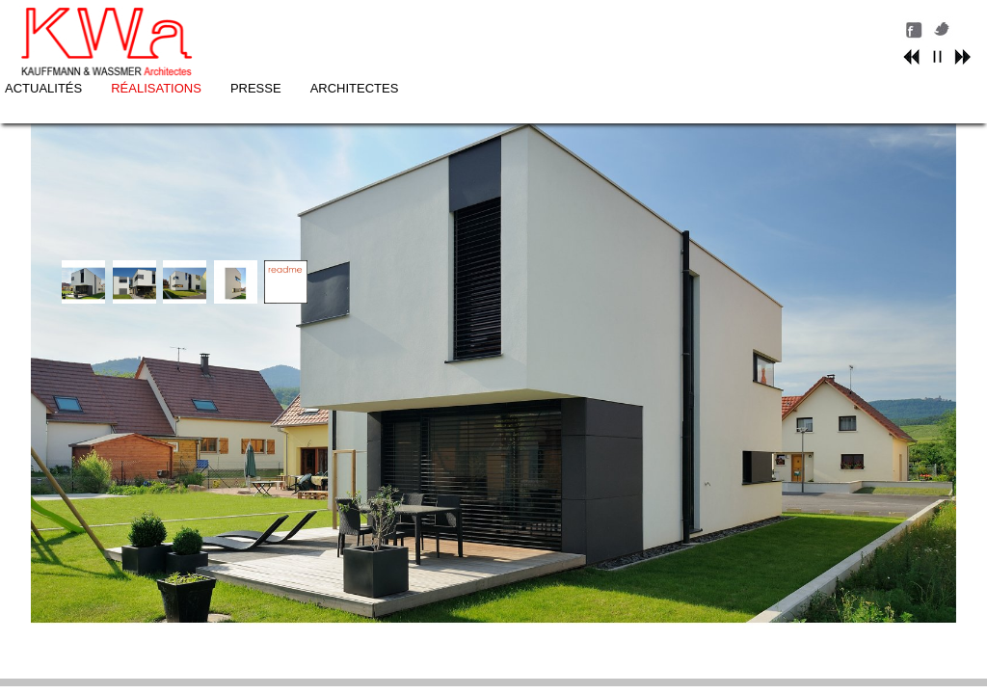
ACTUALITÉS (331, 25)
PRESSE (544, 25)
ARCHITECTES (643, 25)
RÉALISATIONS (445, 25)
